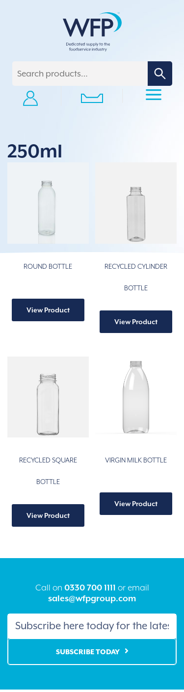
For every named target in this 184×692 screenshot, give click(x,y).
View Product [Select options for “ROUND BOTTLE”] (48, 310)
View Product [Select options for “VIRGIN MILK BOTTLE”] (136, 504)
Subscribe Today (88, 652)
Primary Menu (153, 96)
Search (160, 73)
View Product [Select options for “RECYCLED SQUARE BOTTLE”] (48, 515)
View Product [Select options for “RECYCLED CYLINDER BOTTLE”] (136, 322)
